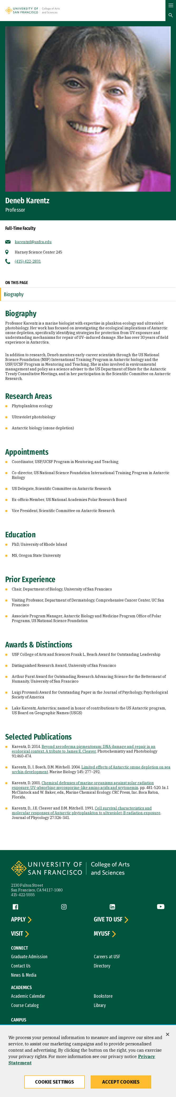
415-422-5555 (23, 894)
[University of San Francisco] (22, 10)
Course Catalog (25, 1005)
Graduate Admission (29, 957)
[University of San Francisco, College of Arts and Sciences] (57, 10)
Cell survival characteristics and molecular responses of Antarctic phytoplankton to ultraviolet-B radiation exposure (86, 810)
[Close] (167, 1034)
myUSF (102, 933)
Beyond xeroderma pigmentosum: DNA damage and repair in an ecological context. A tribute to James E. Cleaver (83, 749)
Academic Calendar (28, 996)
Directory (102, 966)
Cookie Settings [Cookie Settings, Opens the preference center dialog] (54, 1082)
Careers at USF (107, 957)
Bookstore (103, 996)
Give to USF (108, 919)
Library (100, 1005)
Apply (18, 919)
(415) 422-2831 (28, 261)
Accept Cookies (121, 1082)
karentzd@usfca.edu (33, 242)
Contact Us (21, 966)
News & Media (23, 975)
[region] (88, 1061)
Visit (17, 933)
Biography (13, 294)
